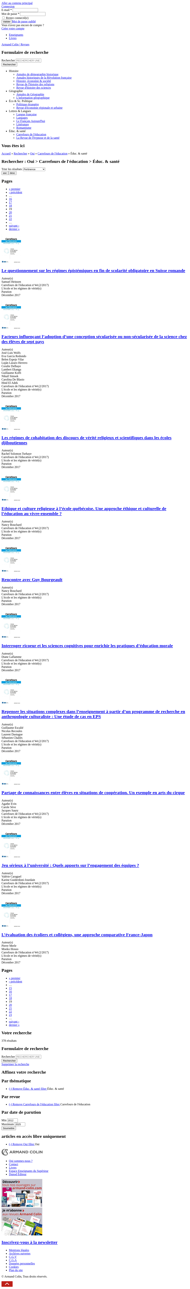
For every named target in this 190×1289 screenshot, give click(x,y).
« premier (14, 189)
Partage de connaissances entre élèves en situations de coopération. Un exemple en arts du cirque (93, 792)
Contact (13, 1164)
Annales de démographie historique (37, 74)
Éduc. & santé (17, 131)
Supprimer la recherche (15, 1064)
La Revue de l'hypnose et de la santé (38, 137)
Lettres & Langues (20, 111)
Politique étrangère (27, 104)
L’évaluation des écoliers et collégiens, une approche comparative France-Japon (77, 934)
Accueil (6, 153)
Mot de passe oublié (24, 21)
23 (10, 1014)
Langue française (26, 114)
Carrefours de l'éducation (31, 134)
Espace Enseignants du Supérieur (28, 1170)
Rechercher (8, 60)
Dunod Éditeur (18, 1174)
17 (10, 202)
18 (10, 205)
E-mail (6, 10)
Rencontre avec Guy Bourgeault (31, 579)
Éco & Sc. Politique (20, 101)
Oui (32, 153)
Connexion (7, 6)
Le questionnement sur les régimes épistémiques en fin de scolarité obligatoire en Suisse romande (93, 270)
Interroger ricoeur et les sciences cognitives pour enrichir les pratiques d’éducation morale (87, 645)
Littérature (22, 124)
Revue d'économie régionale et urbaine (39, 107)
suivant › (14, 225)
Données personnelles (22, 1263)
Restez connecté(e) (17, 17)
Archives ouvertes (19, 1253)
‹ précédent (15, 192)
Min (4, 1120)
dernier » (14, 229)
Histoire (14, 71)
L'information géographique (33, 97)
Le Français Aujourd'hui (30, 121)
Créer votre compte (12, 28)
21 (10, 215)
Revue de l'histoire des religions (35, 84)
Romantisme (23, 127)
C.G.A (13, 1260)
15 (10, 988)
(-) (28, 1088)
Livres (13, 38)
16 (10, 199)
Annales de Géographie (30, 94)
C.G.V (13, 1256)
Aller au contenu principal (17, 3)
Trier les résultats (12, 169)
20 (10, 212)
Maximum (8, 1124)
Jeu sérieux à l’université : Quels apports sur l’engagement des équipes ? (70, 865)
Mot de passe (10, 13)
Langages (22, 117)
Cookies (14, 1266)
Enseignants (16, 34)
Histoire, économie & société (33, 81)
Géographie (16, 91)
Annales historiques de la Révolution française (44, 77)
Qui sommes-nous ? (20, 1160)
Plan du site (16, 1270)
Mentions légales (19, 1250)
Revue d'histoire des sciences (33, 87)
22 (10, 219)
